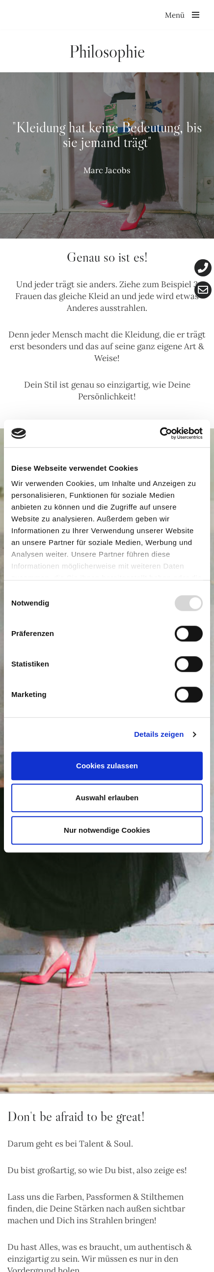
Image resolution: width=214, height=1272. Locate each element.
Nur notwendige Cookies (107, 830)
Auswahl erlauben (107, 797)
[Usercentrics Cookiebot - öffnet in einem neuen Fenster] (160, 433)
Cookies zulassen (107, 765)
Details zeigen (159, 734)
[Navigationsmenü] (182, 15)
